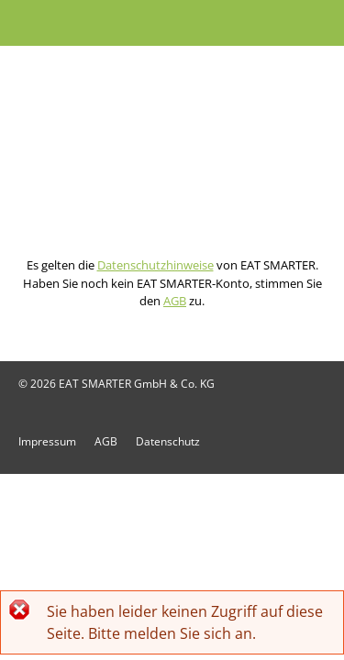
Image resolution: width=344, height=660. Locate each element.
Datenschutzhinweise (155, 265)
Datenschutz (168, 441)
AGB (174, 300)
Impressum (47, 441)
